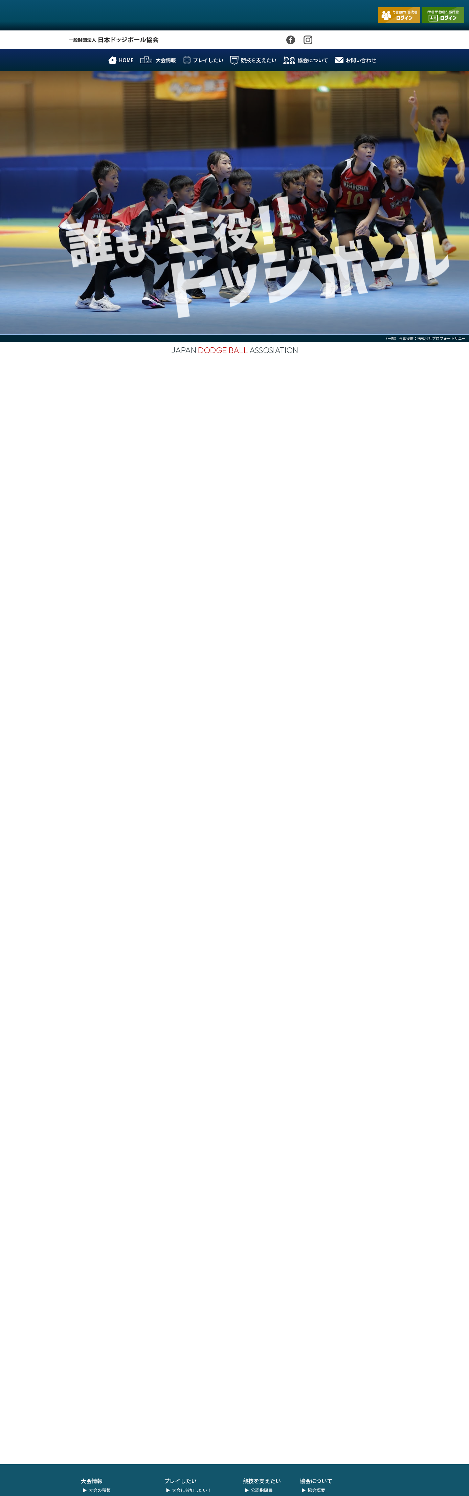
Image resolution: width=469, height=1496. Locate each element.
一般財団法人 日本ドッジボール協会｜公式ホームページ (35, 22)
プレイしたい (208, 60)
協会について (313, 60)
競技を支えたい (258, 60)
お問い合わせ (361, 60)
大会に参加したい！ (191, 1483)
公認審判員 (262, 1491)
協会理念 (316, 1491)
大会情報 (166, 60)
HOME (126, 60)
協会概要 (316, 1483)
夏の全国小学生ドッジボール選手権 (124, 1491)
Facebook (290, 43)
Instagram (308, 43)
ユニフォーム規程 (189, 1491)
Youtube (331, 46)
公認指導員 (262, 1483)
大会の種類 (100, 1483)
